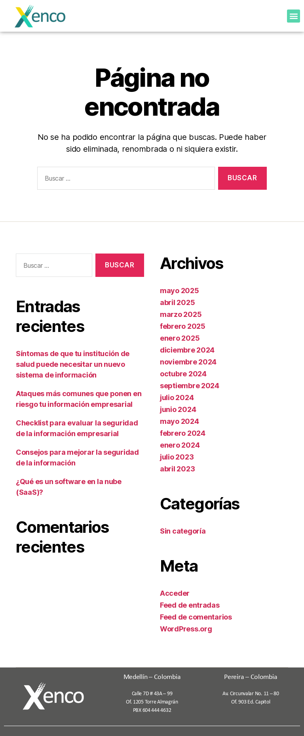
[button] (293, 16)
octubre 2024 (183, 374)
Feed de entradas (190, 605)
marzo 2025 (180, 314)
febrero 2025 (182, 326)
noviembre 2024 (188, 362)
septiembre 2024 (189, 385)
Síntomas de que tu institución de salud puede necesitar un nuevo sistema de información (72, 364)
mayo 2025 (179, 290)
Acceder (175, 593)
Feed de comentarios (196, 617)
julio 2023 (177, 457)
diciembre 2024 (187, 350)
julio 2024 (177, 397)
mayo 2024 (179, 421)
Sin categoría (183, 531)
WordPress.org (186, 629)
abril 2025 (177, 302)
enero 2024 (180, 445)
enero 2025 (180, 338)
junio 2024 (178, 409)
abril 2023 (177, 469)
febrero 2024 (182, 433)
